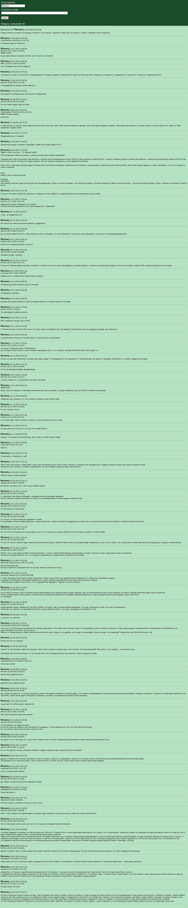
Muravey (19, 29)
